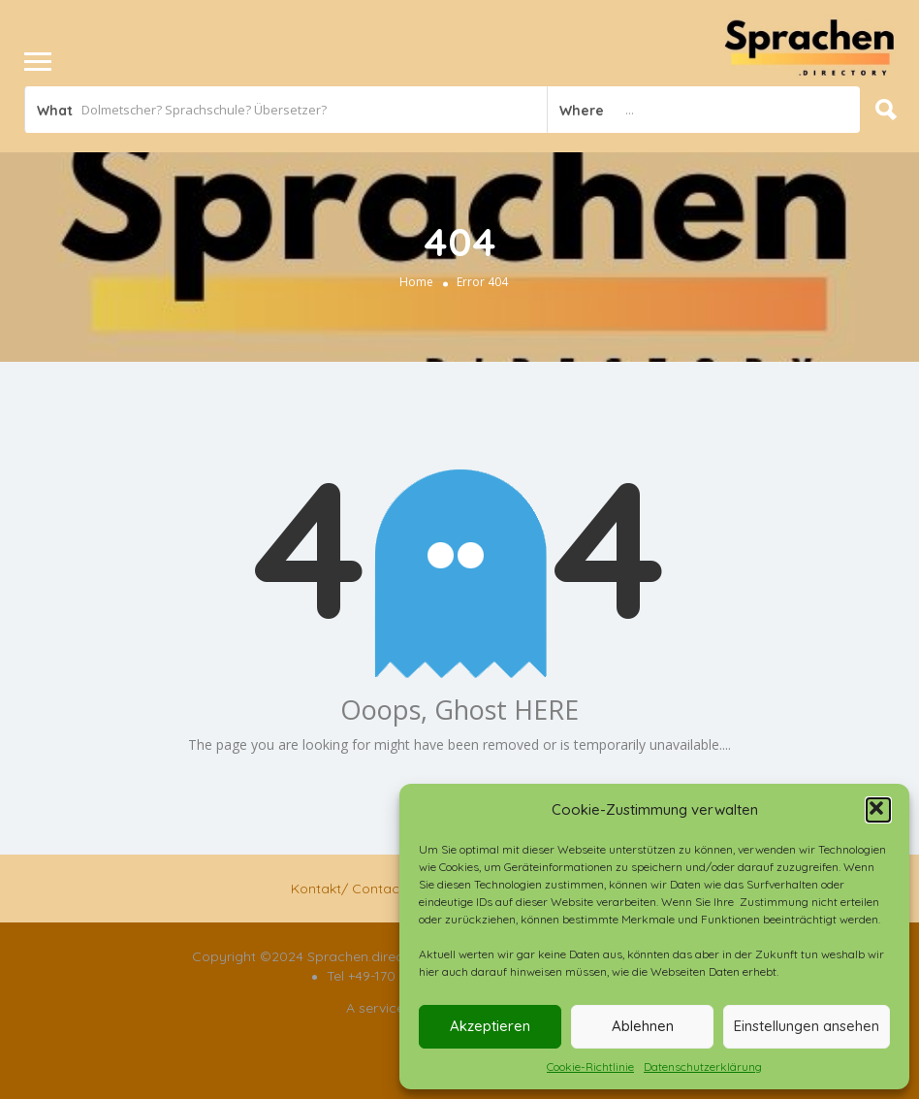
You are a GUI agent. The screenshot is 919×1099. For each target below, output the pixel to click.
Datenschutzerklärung (703, 1066)
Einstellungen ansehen (806, 1026)
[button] (878, 810)
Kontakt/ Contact (347, 888)
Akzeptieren (490, 1026)
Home (416, 282)
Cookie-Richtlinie (590, 1066)
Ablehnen (643, 1026)
